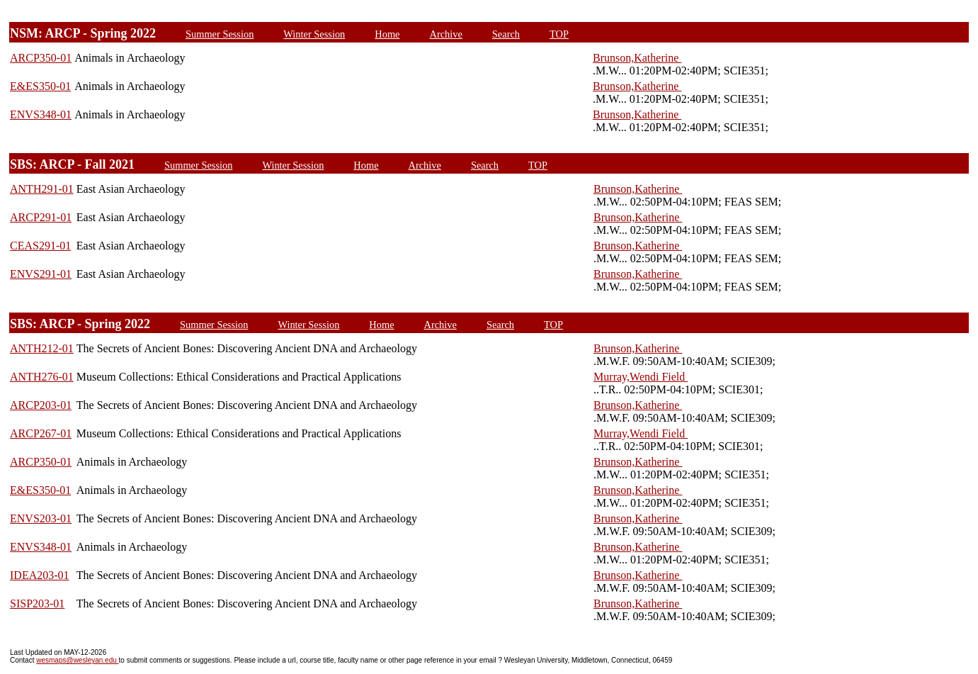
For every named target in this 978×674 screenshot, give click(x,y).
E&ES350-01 (40, 86)
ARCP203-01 (41, 405)
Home (387, 34)
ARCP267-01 (41, 433)
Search (506, 34)
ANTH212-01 (42, 348)
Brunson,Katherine (637, 58)
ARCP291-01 (41, 217)
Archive (446, 34)
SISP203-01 (37, 603)
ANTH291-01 (42, 189)
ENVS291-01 (41, 274)
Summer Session (220, 34)
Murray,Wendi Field (640, 377)
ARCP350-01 (41, 58)
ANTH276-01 (42, 377)
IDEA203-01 (39, 575)
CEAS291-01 (40, 246)
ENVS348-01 (41, 114)
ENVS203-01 (41, 518)
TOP (559, 34)
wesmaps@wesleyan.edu (77, 660)
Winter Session (314, 34)
